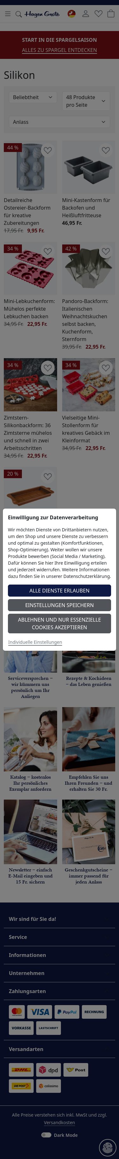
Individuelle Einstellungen (35, 642)
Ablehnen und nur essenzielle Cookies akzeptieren (59, 623)
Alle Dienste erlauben (60, 590)
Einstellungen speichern (59, 605)
